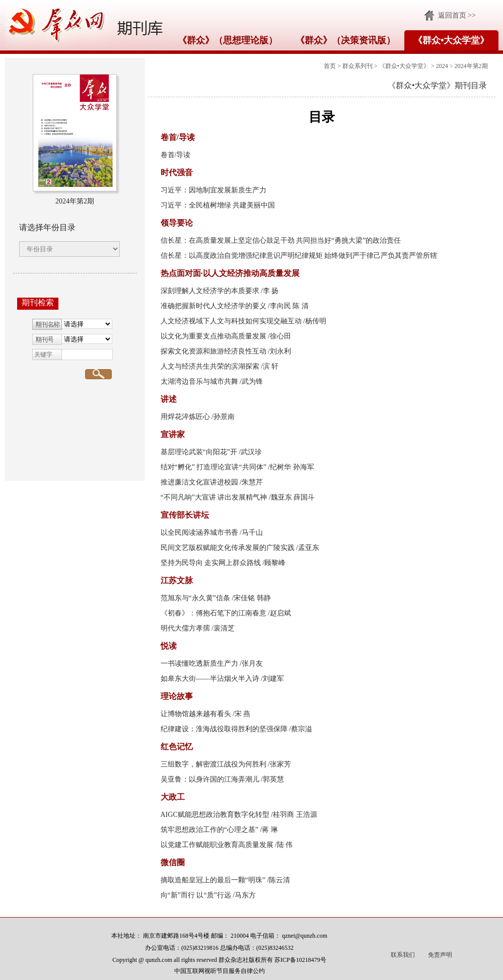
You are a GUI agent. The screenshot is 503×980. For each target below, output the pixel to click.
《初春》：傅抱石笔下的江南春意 (213, 613)
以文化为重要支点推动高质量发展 (213, 336)
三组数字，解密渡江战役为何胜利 (213, 764)
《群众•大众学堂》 (451, 40)
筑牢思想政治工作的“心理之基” (209, 829)
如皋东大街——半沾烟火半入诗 (210, 678)
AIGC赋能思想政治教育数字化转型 (215, 814)
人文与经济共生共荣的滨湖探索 (210, 366)
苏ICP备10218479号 (300, 959)
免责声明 (440, 954)
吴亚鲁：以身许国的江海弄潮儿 (210, 779)
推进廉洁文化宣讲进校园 (199, 482)
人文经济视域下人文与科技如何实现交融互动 (231, 321)
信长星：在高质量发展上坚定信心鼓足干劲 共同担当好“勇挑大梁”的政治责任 (281, 240)
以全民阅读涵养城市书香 (199, 532)
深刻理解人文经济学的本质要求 (210, 291)
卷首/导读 (176, 155)
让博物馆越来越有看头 (196, 714)
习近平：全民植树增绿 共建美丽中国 (218, 205)
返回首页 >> (457, 15)
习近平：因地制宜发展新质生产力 (213, 190)
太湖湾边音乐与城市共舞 (199, 381)
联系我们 (403, 954)
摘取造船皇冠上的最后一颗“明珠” (213, 880)
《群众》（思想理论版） (227, 40)
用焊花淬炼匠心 (185, 417)
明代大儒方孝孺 (185, 628)
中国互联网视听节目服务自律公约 (219, 970)
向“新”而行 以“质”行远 (196, 895)
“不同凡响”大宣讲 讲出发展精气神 (214, 497)
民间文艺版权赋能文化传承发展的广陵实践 (228, 547)
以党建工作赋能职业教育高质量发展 (217, 845)
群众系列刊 (357, 65)
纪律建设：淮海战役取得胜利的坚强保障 (224, 729)
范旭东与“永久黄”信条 (195, 598)
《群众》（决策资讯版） (345, 40)
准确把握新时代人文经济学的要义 (213, 306)
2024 (442, 65)
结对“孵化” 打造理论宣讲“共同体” (213, 467)
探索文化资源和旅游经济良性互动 (213, 351)
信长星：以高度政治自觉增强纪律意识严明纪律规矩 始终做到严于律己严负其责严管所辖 (299, 255)
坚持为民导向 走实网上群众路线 (211, 563)
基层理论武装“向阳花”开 (199, 452)
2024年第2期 (471, 65)
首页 (330, 65)
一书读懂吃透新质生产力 (199, 663)
